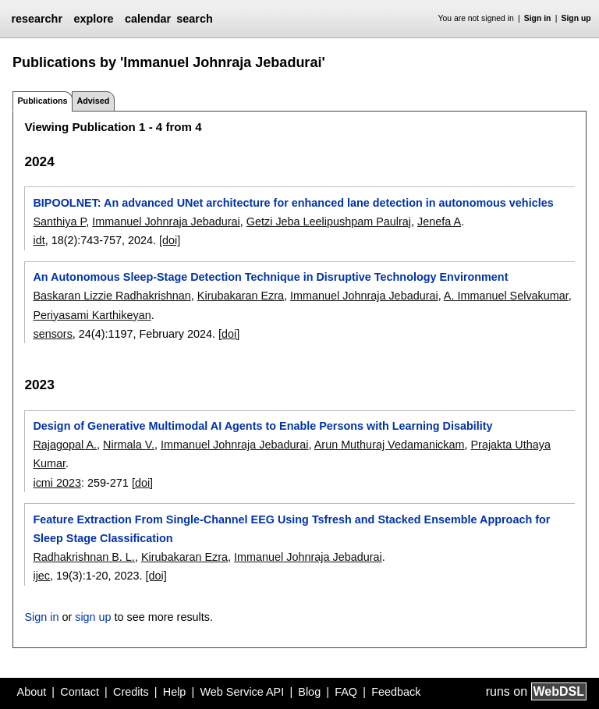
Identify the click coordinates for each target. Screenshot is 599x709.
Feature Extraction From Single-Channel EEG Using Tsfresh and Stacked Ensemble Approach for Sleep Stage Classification (291, 528)
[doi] (169, 240)
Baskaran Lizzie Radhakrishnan (111, 295)
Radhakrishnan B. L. (83, 557)
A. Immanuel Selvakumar (506, 295)
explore (93, 18)
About (32, 692)
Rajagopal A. (65, 444)
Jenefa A (439, 221)
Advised (92, 100)
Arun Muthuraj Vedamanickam (389, 444)
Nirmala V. (128, 444)
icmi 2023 (57, 483)
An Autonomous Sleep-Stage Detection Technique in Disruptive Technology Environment (270, 277)
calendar (148, 18)
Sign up (576, 18)
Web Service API (242, 692)
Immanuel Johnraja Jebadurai (166, 221)
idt (38, 240)
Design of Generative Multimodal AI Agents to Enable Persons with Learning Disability (262, 426)
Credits (131, 692)
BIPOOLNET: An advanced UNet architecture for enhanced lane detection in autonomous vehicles (293, 203)
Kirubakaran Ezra (240, 295)
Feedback (395, 692)
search (194, 18)
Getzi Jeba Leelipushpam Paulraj (328, 221)
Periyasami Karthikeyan (92, 315)
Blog (309, 692)
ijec (41, 575)
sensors (52, 334)
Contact (79, 692)
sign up (93, 617)
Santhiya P (59, 221)
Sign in (537, 18)
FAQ (346, 692)
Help (174, 692)
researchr (36, 18)
